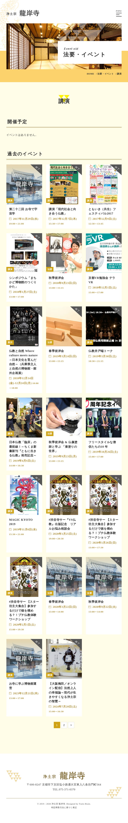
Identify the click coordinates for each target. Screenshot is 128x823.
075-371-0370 (67, 799)
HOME (90, 74)
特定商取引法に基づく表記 (64, 817)
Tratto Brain (84, 814)
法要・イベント (105, 74)
